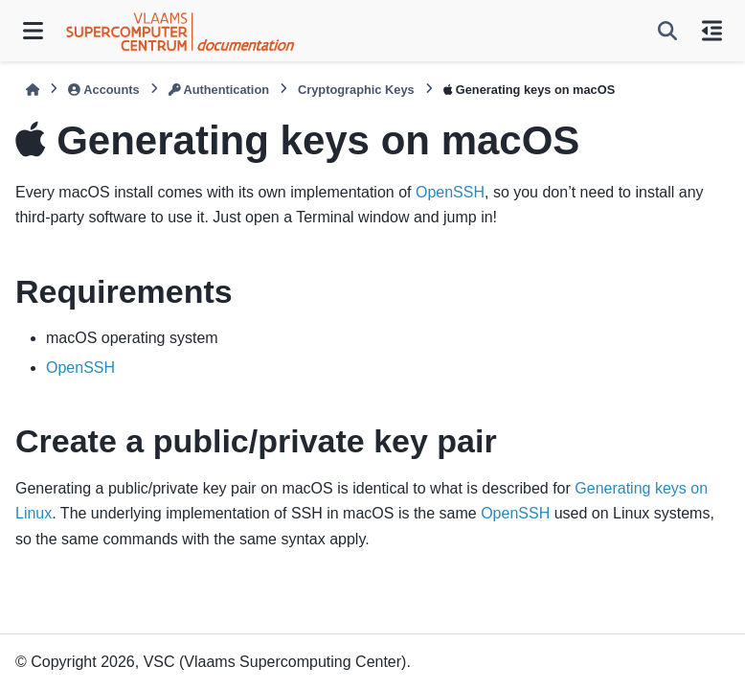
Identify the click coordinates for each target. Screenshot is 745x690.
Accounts (103, 89)
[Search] (667, 30)
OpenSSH (450, 192)
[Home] (32, 90)
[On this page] (712, 30)
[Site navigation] (33, 30)
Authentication (219, 89)
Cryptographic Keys (356, 89)
